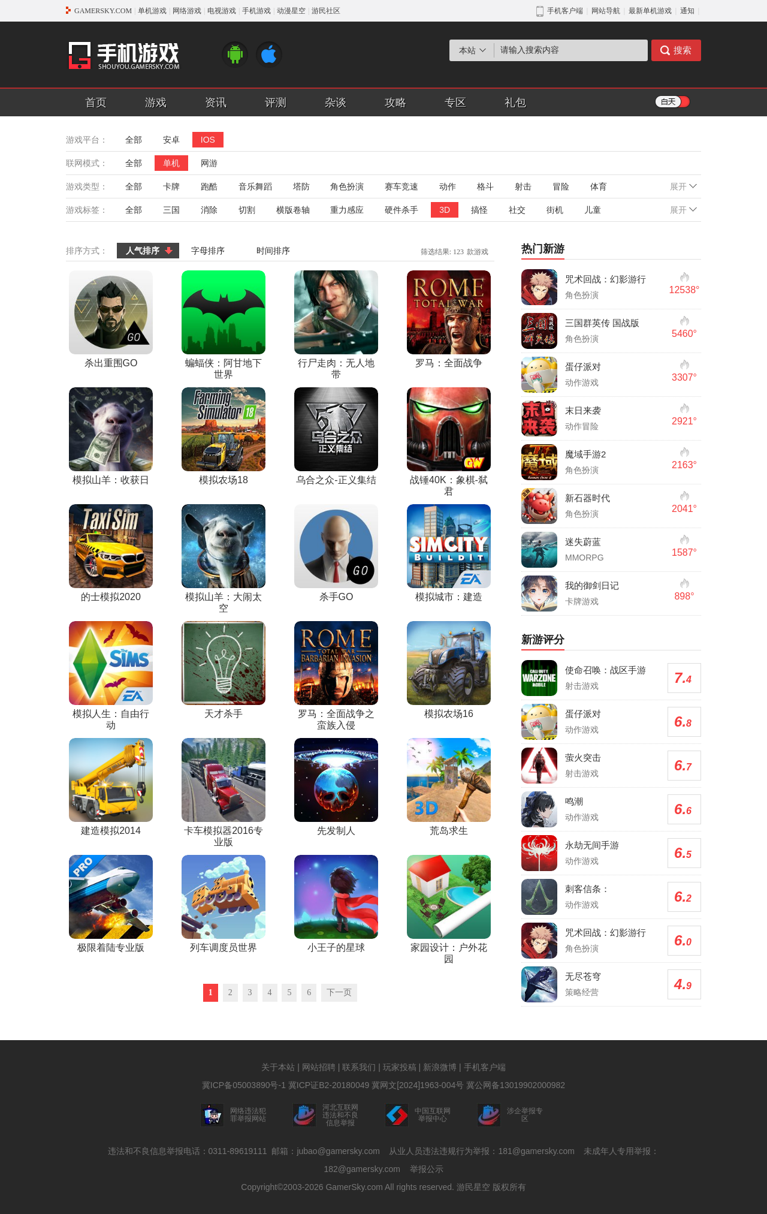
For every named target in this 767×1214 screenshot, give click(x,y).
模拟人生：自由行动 (111, 675)
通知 (687, 11)
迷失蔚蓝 (583, 542)
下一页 (339, 992)
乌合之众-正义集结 (336, 436)
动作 (447, 186)
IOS (208, 139)
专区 (455, 103)
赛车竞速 (401, 186)
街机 (554, 210)
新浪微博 (440, 1067)
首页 (96, 103)
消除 (209, 210)
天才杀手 (223, 670)
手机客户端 (485, 1067)
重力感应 (347, 210)
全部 (133, 139)
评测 (275, 103)
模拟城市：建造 (449, 553)
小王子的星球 (336, 904)
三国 (171, 210)
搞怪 (479, 210)
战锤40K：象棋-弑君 (449, 441)
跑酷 (209, 186)
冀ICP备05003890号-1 (244, 1085)
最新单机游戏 (650, 11)
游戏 (156, 103)
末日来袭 (583, 410)
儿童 (592, 210)
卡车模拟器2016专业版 (223, 792)
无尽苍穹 (583, 976)
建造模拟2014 (111, 787)
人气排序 (142, 250)
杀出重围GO (111, 319)
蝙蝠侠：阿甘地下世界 (223, 324)
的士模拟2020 (111, 553)
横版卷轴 (293, 210)
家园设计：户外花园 (449, 909)
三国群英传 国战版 (602, 323)
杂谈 (335, 103)
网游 (209, 163)
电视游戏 (221, 11)
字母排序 (208, 250)
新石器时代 (587, 498)
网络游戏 (187, 11)
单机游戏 (152, 11)
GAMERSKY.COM (103, 11)
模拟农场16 (449, 670)
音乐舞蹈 (255, 186)
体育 (598, 186)
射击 (523, 186)
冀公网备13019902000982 (515, 1085)
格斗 (485, 186)
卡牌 (171, 186)
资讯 (216, 103)
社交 (517, 210)
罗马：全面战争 (449, 319)
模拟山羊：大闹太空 (223, 558)
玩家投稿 (399, 1067)
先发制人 (336, 787)
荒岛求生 (449, 787)
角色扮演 (347, 186)
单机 (171, 163)
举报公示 (426, 1169)
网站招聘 (319, 1067)
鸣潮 (574, 801)
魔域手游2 (585, 454)
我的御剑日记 (592, 585)
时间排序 (273, 250)
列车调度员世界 (223, 904)
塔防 (301, 186)
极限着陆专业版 (111, 904)
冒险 (560, 186)
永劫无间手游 (592, 845)
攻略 (395, 103)
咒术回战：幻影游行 (605, 279)
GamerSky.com (353, 1187)
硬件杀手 (401, 210)
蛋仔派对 (583, 367)
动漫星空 (291, 11)
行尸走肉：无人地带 (336, 324)
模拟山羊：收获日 (111, 436)
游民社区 (326, 11)
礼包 (515, 103)
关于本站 (278, 1067)
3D (444, 210)
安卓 (171, 139)
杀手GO (336, 553)
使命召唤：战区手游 (605, 670)
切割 (246, 210)
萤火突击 (583, 757)
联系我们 (359, 1067)
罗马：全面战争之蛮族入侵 (336, 675)
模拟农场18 (223, 436)
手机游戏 (256, 11)
